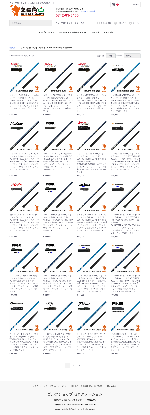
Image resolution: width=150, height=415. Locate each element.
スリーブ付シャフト (45, 32)
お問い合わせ (111, 386)
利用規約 (74, 386)
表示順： (128, 56)
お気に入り (120, 23)
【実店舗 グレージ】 (87, 11)
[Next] (80, 365)
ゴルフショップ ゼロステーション (75, 394)
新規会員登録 (104, 23)
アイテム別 (108, 32)
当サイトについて (39, 386)
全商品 (12, 48)
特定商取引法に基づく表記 (92, 386)
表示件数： (106, 56)
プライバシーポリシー (59, 386)
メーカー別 (94, 32)
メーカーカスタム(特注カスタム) (72, 32)
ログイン (134, 23)
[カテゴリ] (30, 23)
